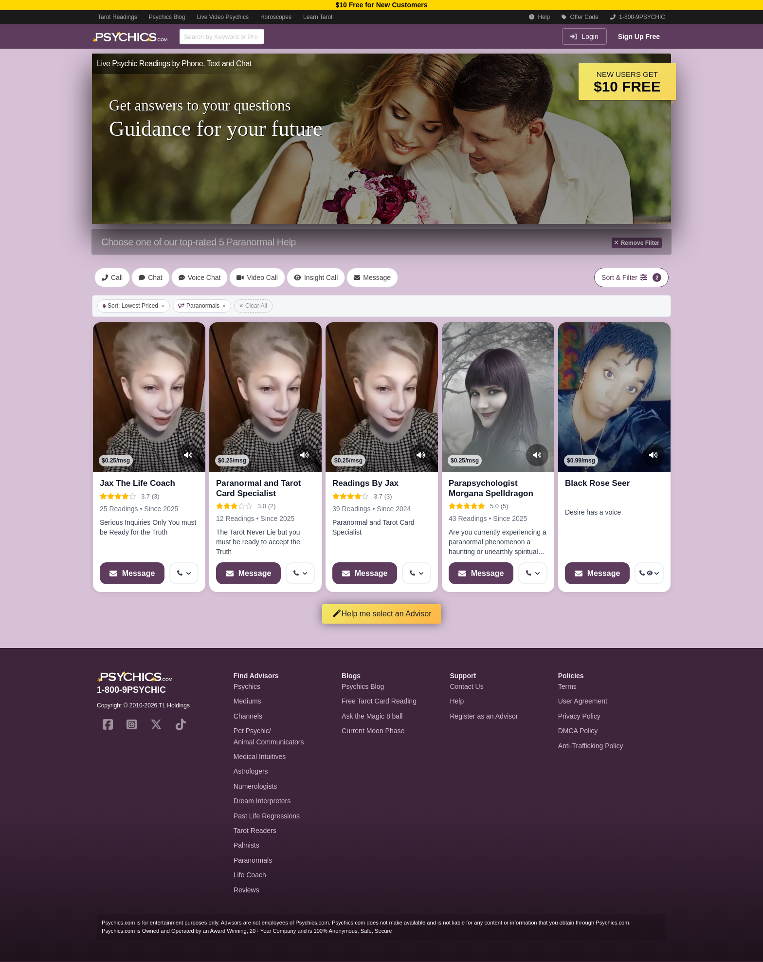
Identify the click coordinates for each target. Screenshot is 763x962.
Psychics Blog (167, 17)
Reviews (246, 890)
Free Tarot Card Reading (379, 701)
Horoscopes (275, 17)
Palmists (246, 845)
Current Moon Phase (373, 731)
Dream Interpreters (262, 801)
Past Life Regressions (267, 816)
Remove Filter (636, 243)
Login (584, 36)
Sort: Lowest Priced (133, 305)
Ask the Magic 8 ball (372, 716)
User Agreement (582, 701)
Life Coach (250, 875)
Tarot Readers (255, 830)
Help (539, 17)
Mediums (247, 701)
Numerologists (255, 786)
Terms (567, 686)
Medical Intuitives (260, 756)
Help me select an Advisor (382, 614)
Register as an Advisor (484, 716)
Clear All (253, 305)
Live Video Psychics (223, 17)
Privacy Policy (579, 716)
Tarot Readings (117, 17)
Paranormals (202, 305)
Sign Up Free (639, 36)
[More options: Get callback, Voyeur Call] (649, 573)
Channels (248, 716)
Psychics (247, 686)
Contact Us (466, 686)
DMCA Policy (578, 731)
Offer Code (580, 17)
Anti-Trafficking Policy (590, 746)
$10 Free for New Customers (381, 5)
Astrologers (251, 771)
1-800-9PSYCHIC (637, 17)
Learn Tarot (318, 17)
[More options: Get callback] (184, 573)
